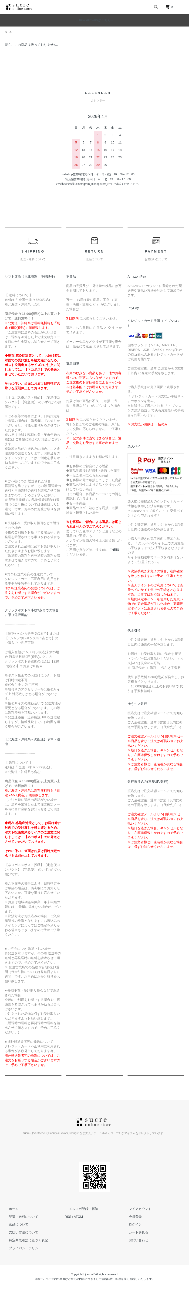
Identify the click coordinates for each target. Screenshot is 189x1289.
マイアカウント (136, 1209)
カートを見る (134, 1233)
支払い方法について (19, 1233)
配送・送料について (19, 1217)
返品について (14, 1225)
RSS (67, 1217)
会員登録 (131, 1217)
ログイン (131, 1225)
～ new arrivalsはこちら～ (94, 20)
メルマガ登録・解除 (79, 1209)
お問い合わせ (134, 1241)
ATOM (78, 1217)
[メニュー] (182, 7)
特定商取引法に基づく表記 (24, 1241)
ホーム (9, 32)
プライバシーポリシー (21, 1249)
